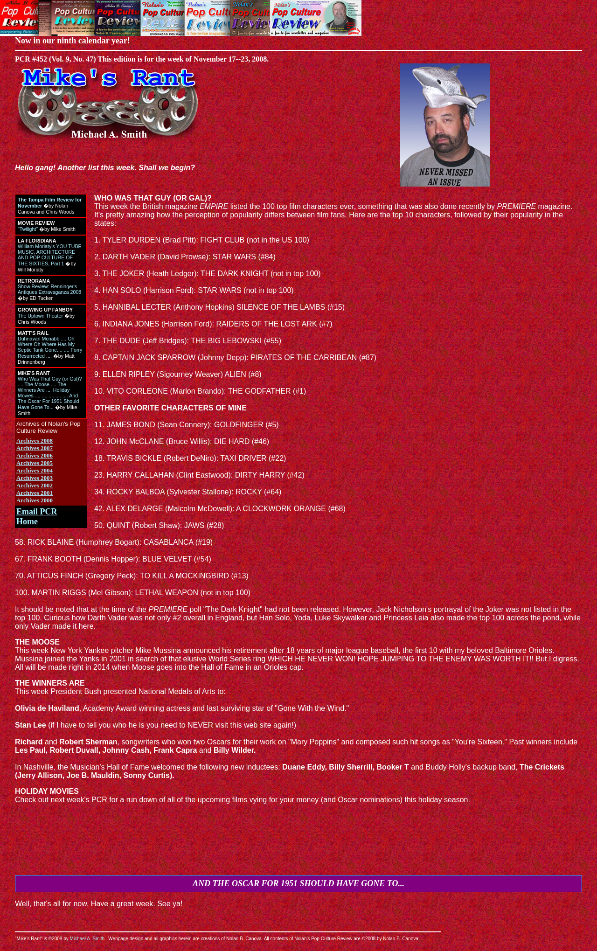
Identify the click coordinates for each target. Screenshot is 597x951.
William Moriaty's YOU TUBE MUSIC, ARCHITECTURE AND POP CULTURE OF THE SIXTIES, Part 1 (50, 254)
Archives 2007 (34, 447)
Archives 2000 (34, 500)
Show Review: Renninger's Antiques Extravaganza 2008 (49, 289)
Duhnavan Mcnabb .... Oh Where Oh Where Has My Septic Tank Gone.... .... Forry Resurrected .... (50, 347)
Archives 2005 (34, 462)
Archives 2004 (34, 470)
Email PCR (36, 511)
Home (27, 521)
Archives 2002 (34, 485)
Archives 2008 (34, 440)
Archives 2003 (34, 477)
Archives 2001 (34, 492)
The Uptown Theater (40, 316)
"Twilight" (28, 229)
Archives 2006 (34, 455)
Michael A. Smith (87, 938)
